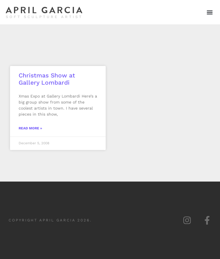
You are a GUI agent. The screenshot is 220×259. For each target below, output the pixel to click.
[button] (209, 12)
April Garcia (45, 10)
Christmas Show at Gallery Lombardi (47, 79)
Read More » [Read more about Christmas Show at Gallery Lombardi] (30, 128)
